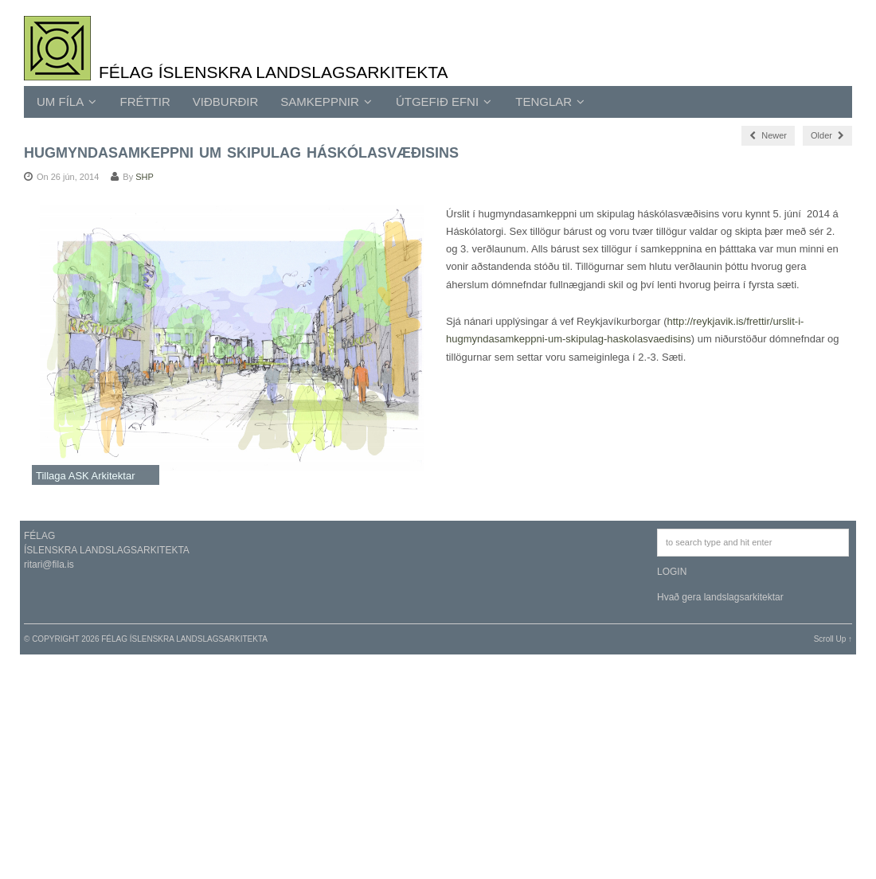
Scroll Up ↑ (833, 639)
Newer (768, 135)
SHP (144, 177)
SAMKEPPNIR (326, 101)
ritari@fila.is (49, 564)
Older (827, 135)
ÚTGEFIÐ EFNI (443, 101)
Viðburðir (226, 101)
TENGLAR (550, 101)
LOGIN (671, 571)
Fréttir (145, 101)
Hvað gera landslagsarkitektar (720, 597)
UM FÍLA (66, 101)
